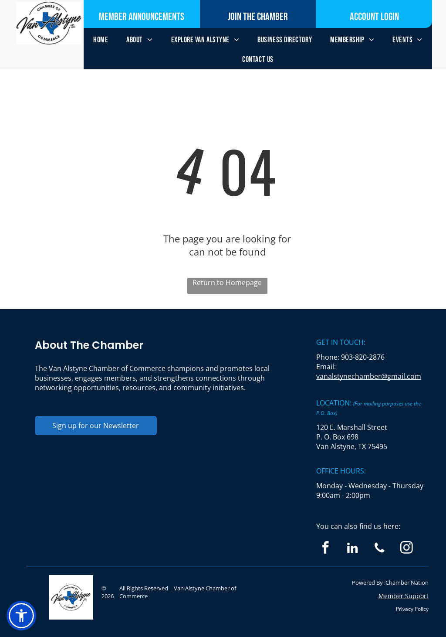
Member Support (403, 596)
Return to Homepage (227, 282)
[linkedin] (352, 548)
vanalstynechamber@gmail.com (368, 376)
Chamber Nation (407, 582)
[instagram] (406, 548)
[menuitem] (100, 40)
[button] (21, 615)
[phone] (379, 548)
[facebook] (325, 548)
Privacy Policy (412, 609)
